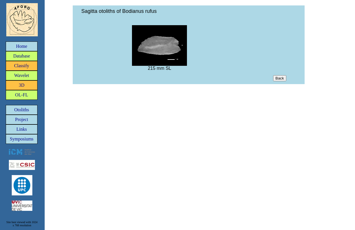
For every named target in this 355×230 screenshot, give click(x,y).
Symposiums (21, 138)
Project (21, 119)
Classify (21, 65)
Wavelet (21, 75)
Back (279, 78)
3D (22, 85)
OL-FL (21, 94)
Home (21, 46)
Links (21, 129)
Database (21, 55)
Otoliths (21, 109)
